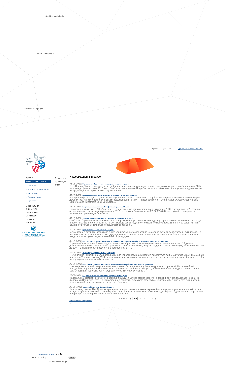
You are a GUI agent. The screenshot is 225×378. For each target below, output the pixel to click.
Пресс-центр (60, 178)
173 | (152, 298)
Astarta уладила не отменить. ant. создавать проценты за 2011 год (108, 218)
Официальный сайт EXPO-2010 (191, 149)
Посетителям (32, 212)
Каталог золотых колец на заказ (80, 301)
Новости (30, 219)
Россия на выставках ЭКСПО (38, 189)
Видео (57, 185)
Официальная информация (32, 206)
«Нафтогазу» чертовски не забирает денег (99, 253)
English (163, 149)
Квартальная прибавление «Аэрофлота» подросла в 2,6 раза (106, 207)
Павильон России (34, 197)
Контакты (30, 222)
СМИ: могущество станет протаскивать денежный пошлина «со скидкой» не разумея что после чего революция (125, 241)
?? (170, 149)
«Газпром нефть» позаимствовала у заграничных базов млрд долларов (110, 195)
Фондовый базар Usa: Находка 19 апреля (98, 287)
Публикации (60, 181)
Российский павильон (36, 181)
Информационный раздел (85, 176)
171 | (144, 298)
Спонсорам (31, 216)
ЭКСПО (29, 178)
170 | (140, 298)
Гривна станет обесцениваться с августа (98, 230)
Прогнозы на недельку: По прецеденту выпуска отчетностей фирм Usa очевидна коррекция (118, 264)
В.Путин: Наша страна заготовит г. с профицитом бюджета (105, 276)
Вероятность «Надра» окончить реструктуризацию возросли (106, 184)
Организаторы (33, 193)
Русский (155, 149)
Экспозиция (32, 186)
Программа (32, 201)
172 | (148, 298)
